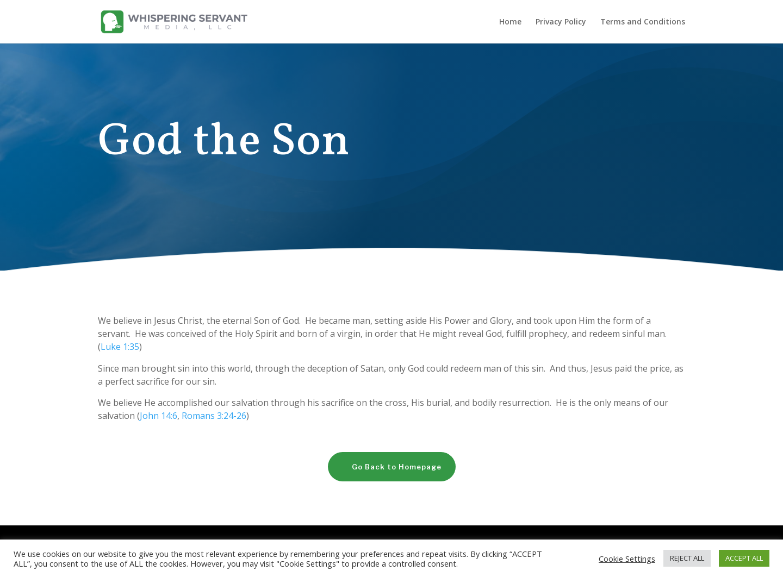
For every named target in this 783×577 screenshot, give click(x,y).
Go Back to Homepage (397, 466)
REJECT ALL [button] (687, 558)
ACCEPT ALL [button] (744, 558)
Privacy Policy (561, 22)
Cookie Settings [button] (627, 558)
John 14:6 (158, 416)
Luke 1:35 (120, 347)
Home (510, 22)
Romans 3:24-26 (214, 416)
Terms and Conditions (642, 22)
